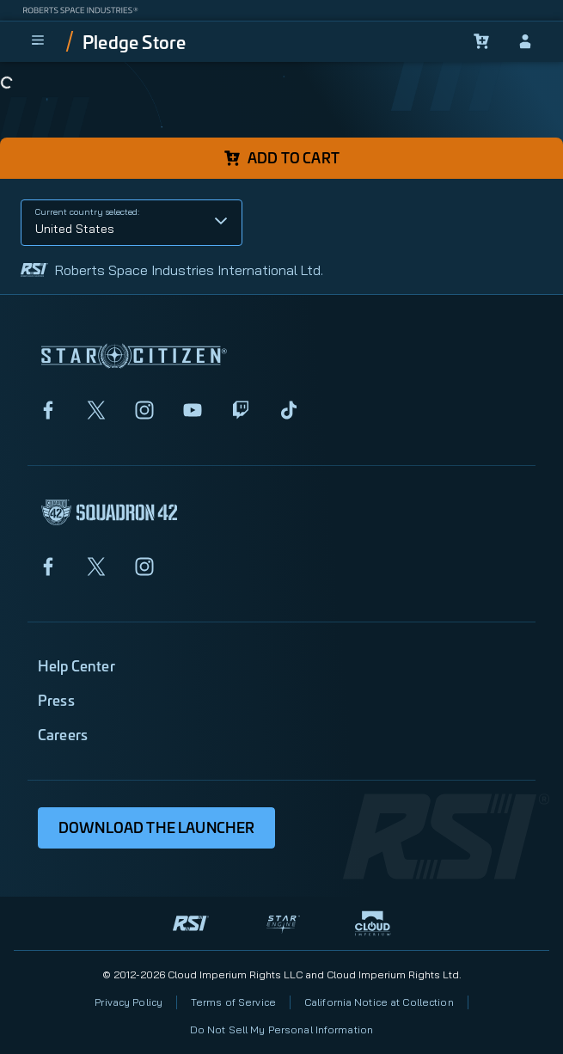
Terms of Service (233, 1002)
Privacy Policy (128, 1002)
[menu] (38, 41)
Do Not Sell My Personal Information (281, 1029)
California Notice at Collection (379, 1002)
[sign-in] (525, 41)
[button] (131, 222)
